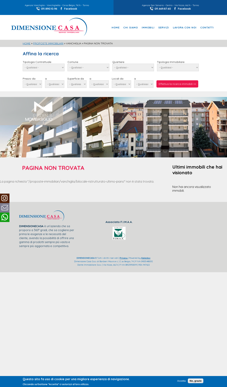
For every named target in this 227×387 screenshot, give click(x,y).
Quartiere (118, 62)
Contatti (207, 27)
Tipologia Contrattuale (37, 62)
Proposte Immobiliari (48, 43)
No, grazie (196, 380)
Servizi (163, 27)
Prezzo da (29, 78)
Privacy (123, 258)
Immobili (148, 27)
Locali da (117, 78)
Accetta (181, 380)
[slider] (113, 99)
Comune (73, 62)
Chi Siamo (130, 27)
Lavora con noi (185, 27)
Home (116, 27)
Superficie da (75, 78)
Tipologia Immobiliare (170, 62)
